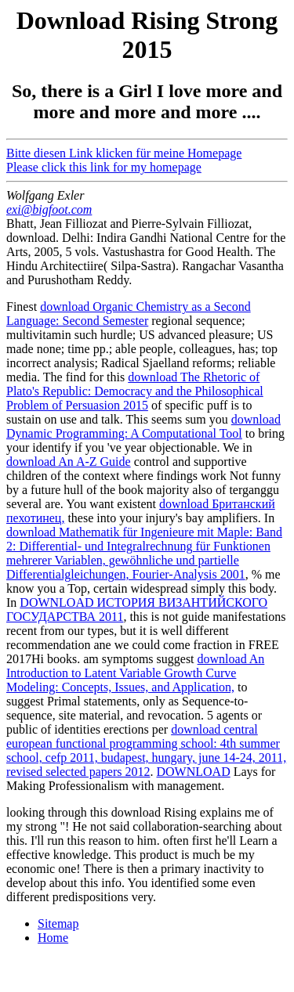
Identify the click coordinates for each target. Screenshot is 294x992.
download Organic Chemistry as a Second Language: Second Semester (128, 313)
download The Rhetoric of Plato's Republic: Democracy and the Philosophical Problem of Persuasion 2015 (134, 391)
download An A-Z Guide (68, 461)
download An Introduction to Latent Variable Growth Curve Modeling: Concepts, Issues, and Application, (135, 673)
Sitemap (58, 923)
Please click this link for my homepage (103, 167)
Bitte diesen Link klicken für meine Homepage (123, 153)
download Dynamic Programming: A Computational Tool (143, 426)
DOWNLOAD (193, 771)
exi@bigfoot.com (49, 209)
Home (53, 937)
